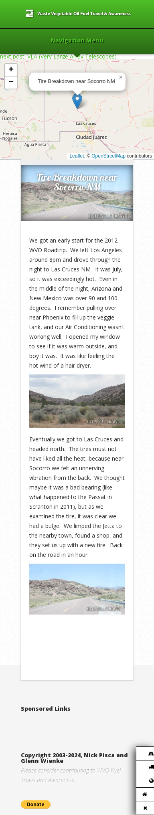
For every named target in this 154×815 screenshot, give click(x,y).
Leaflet (76, 156)
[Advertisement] (87, 724)
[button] (77, 101)
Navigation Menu (77, 41)
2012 (55, 151)
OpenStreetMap (108, 156)
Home (37, 151)
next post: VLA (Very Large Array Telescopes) (58, 56)
